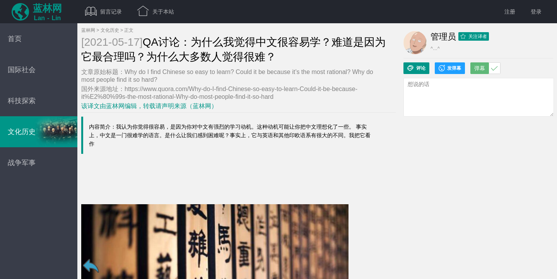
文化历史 (110, 30)
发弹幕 (450, 68)
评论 (416, 68)
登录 (536, 12)
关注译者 (473, 36)
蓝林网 (88, 30)
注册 (509, 12)
